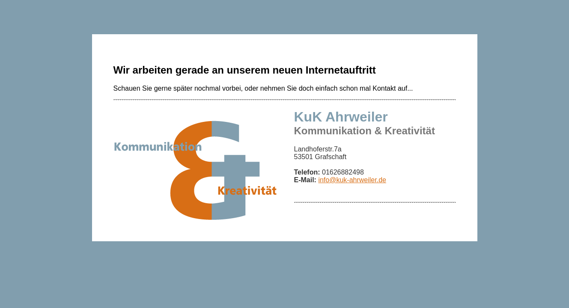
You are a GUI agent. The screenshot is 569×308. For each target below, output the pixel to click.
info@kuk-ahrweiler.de (352, 180)
